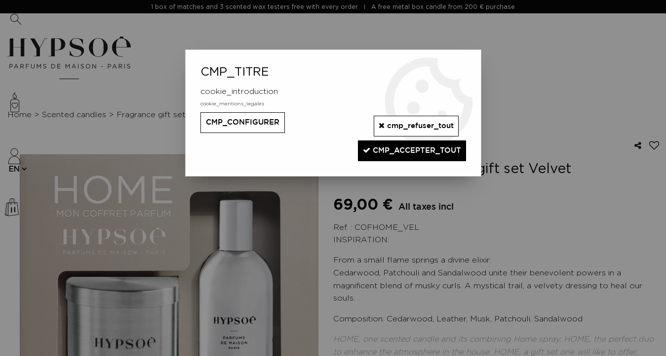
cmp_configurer (246, 122)
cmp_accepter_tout (405, 142)
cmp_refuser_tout (410, 122)
